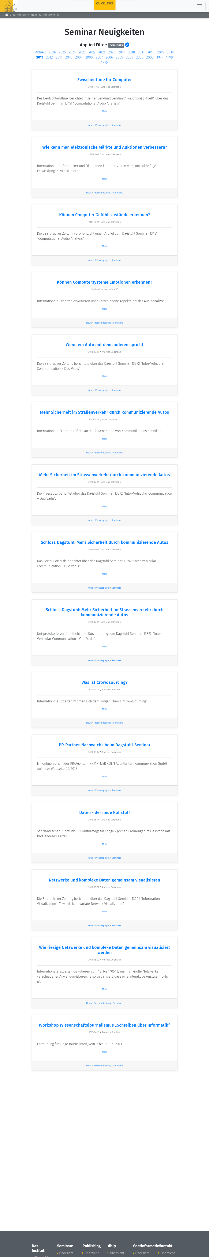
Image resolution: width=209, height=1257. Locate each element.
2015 (160, 52)
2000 (150, 57)
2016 (151, 52)
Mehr (104, 111)
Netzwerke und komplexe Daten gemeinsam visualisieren (104, 880)
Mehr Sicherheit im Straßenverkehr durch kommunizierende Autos (104, 412)
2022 (92, 52)
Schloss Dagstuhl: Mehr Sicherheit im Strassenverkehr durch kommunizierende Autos (105, 612)
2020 (111, 52)
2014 (170, 52)
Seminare (19, 15)
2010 (68, 57)
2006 (109, 57)
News (90, 125)
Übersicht (66, 1253)
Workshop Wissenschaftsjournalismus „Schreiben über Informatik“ (104, 1025)
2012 (49, 57)
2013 (39, 57)
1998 (169, 57)
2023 (82, 52)
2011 (59, 57)
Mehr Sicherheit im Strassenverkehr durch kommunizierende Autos (104, 474)
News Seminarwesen (45, 15)
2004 (129, 57)
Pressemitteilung (102, 192)
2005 (119, 57)
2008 (89, 57)
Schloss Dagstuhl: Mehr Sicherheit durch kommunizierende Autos (104, 542)
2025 (62, 52)
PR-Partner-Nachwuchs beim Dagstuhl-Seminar (104, 744)
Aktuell (40, 52)
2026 (52, 52)
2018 (131, 52)
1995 (104, 62)
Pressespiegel (102, 125)
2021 (101, 52)
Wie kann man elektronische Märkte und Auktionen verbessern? (104, 147)
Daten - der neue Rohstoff (104, 812)
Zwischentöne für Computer (104, 79)
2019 (121, 52)
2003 (139, 57)
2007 (99, 57)
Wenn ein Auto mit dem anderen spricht (104, 344)
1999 (160, 57)
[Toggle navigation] (200, 6)
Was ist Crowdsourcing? (104, 682)
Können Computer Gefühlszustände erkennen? (104, 214)
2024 (72, 52)
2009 (78, 57)
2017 (141, 52)
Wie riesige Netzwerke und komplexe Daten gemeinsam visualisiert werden (104, 950)
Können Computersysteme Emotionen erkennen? (104, 282)
